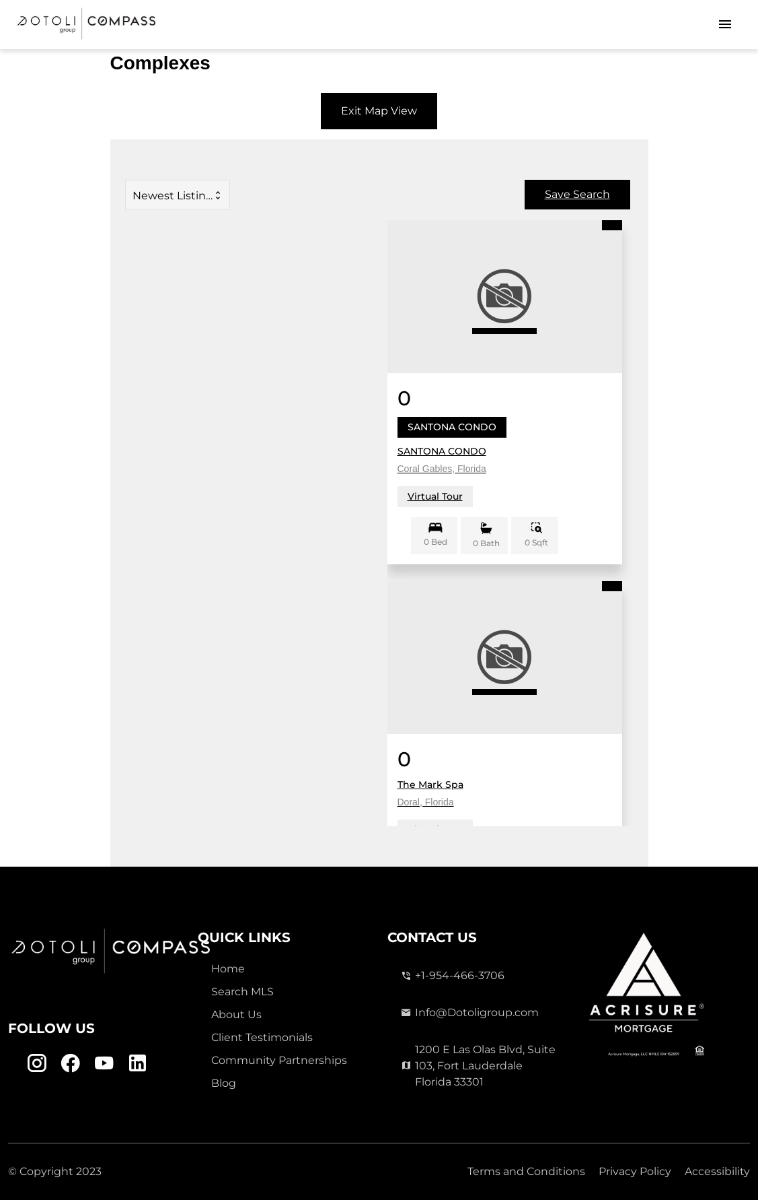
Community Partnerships (279, 1060)
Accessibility (717, 1171)
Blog (223, 1083)
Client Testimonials (262, 1037)
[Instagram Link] (37, 1063)
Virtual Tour (435, 496)
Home (228, 968)
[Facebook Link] (70, 1063)
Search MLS (242, 991)
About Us (236, 1014)
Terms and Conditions (526, 1171)
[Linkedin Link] (137, 1063)
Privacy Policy (635, 1171)
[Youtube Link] (104, 1063)
